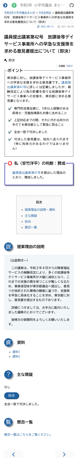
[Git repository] (71, 5)
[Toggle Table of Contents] (5, 5)
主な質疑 (31, 215)
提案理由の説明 (35, 209)
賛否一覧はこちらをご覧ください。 (28, 434)
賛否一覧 (31, 227)
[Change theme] (14, 5)
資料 (52, 209)
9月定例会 (45, 12)
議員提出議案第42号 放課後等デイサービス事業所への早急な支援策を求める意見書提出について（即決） (39, 44)
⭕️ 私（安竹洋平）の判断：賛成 (36, 163)
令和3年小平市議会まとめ (19, 12)
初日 (69, 66)
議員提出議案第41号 (26, 172)
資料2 (16, 356)
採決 (28, 221)
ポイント (15, 70)
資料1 (16, 351)
